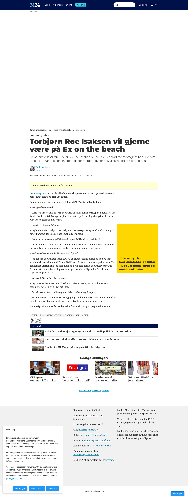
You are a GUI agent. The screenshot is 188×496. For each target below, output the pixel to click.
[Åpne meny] (155, 5)
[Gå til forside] (35, 5)
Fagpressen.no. (15, 479)
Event (69, 5)
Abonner (81, 5)
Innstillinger (177, 494)
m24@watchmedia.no (99, 446)
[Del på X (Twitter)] (36, 320)
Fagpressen (108, 461)
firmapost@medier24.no (86, 455)
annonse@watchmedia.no (97, 441)
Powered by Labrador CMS (94, 492)
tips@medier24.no (89, 431)
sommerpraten (39, 193)
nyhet (34, 315)
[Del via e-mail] (40, 320)
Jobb (47, 5)
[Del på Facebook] (32, 320)
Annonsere (58, 5)
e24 (42, 315)
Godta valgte (36, 489)
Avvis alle (52, 489)
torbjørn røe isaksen (76, 315)
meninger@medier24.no (94, 436)
